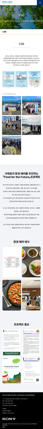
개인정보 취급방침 (6, 410)
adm (4, 427)
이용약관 (4, 408)
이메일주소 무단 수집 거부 (8, 413)
